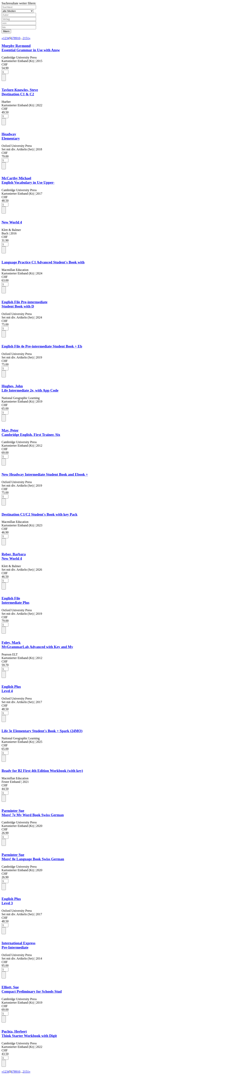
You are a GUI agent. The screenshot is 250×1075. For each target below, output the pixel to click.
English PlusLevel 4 (11, 689)
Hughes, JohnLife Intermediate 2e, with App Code (30, 388)
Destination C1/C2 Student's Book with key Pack (39, 514)
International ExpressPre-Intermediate (18, 945)
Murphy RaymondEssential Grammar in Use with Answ (31, 48)
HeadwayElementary (11, 136)
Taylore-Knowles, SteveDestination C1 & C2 (20, 92)
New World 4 (12, 222)
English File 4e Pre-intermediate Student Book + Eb (42, 346)
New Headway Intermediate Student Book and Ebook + (45, 474)
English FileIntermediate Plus (15, 600)
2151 (26, 38)
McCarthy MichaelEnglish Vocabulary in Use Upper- (28, 180)
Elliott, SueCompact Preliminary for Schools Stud (32, 989)
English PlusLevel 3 (11, 901)
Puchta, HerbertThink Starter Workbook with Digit (29, 1033)
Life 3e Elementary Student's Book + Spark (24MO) (42, 731)
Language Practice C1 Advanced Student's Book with (43, 262)
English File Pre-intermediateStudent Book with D (24, 304)
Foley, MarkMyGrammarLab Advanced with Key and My (37, 644)
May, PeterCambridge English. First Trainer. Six (31, 432)
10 (18, 38)
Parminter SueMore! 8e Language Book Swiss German (33, 857)
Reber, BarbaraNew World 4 (14, 556)
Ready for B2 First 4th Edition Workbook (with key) (42, 771)
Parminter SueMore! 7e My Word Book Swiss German (33, 813)
